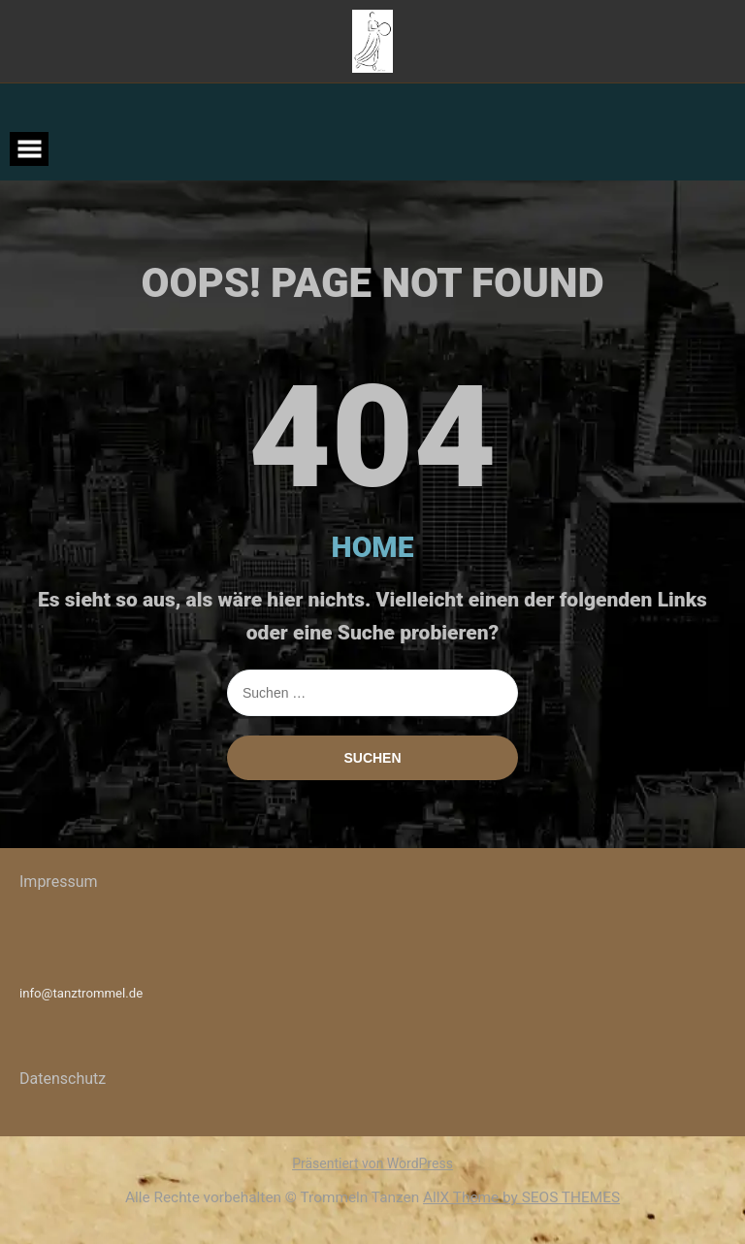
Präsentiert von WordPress (372, 1163)
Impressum (58, 881)
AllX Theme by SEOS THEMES (521, 1197)
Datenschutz (62, 1078)
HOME (373, 547)
